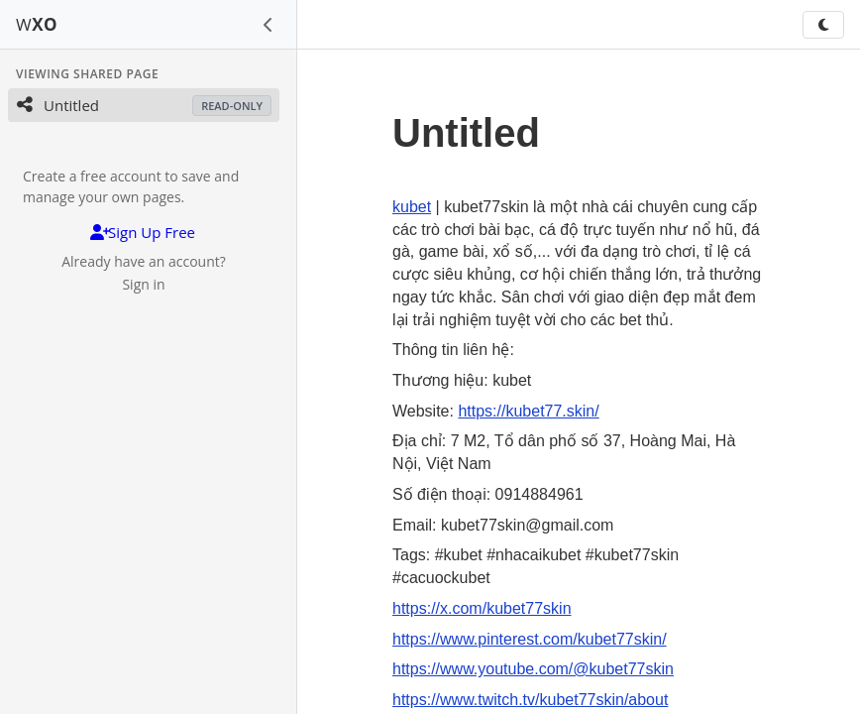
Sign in (143, 284)
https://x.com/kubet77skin (482, 608)
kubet (411, 206)
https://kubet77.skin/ (528, 411)
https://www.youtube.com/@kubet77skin (533, 668)
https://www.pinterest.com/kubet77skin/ (529, 639)
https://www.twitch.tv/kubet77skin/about (530, 699)
